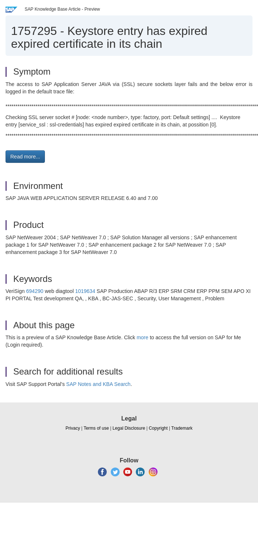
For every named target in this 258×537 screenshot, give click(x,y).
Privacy (73, 428)
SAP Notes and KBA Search (98, 384)
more (142, 337)
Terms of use (96, 428)
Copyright (158, 428)
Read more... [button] (25, 157)
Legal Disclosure (129, 428)
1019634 (85, 291)
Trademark (181, 428)
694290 (34, 291)
